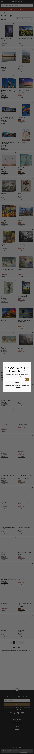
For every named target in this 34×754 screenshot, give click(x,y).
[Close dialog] (30, 363)
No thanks (17, 382)
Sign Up (27, 379)
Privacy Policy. (18, 387)
